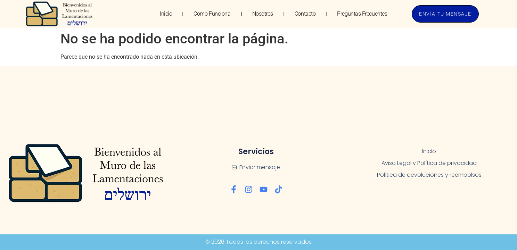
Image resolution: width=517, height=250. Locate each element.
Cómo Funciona (212, 13)
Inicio (166, 13)
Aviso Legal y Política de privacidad (429, 163)
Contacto (305, 13)
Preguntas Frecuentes (362, 13)
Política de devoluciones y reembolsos (429, 175)
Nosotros (262, 13)
